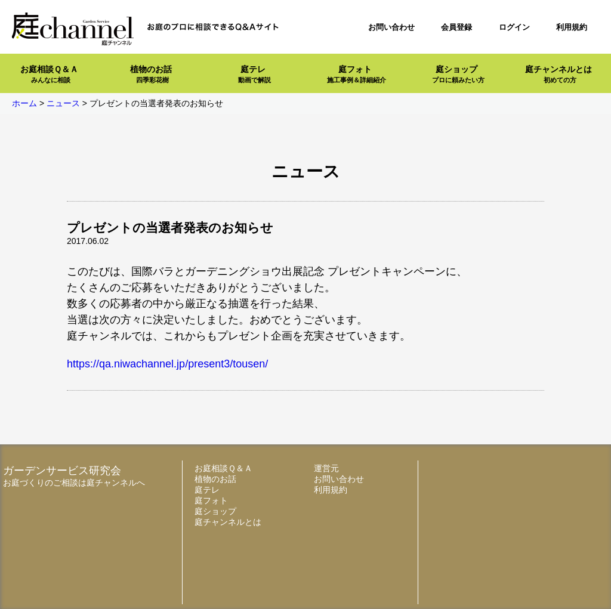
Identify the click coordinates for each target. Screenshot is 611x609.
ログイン (514, 27)
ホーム (24, 103)
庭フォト (356, 74)
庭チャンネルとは (558, 74)
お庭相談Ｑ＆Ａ (49, 74)
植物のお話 (151, 74)
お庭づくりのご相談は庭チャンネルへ (74, 482)
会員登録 (456, 27)
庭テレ (254, 74)
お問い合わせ (391, 27)
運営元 (326, 468)
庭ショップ (458, 74)
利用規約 (571, 27)
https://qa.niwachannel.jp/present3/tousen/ (167, 364)
